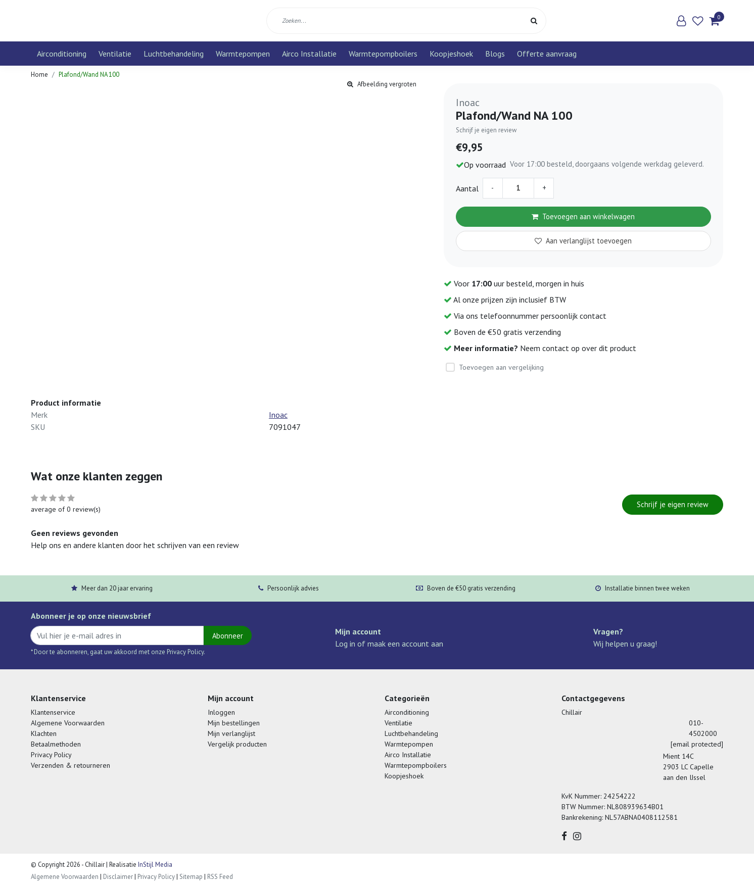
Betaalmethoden (56, 744)
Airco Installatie (309, 53)
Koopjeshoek (451, 53)
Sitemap (191, 876)
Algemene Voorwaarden (68, 722)
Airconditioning (61, 53)
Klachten (44, 733)
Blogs (495, 53)
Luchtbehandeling (174, 53)
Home (39, 74)
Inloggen (221, 712)
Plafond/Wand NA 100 (89, 74)
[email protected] (697, 744)
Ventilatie (115, 53)
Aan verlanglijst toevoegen (583, 240)
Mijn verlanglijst (231, 733)
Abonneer (227, 636)
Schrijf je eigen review (486, 130)
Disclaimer (118, 876)
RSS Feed (220, 876)
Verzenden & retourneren (70, 765)
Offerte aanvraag (547, 53)
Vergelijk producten (237, 744)
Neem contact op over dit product (578, 348)
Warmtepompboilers (383, 53)
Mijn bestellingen (234, 722)
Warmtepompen (243, 53)
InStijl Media (154, 864)
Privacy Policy (51, 754)
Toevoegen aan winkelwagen (583, 216)
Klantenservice (53, 712)
